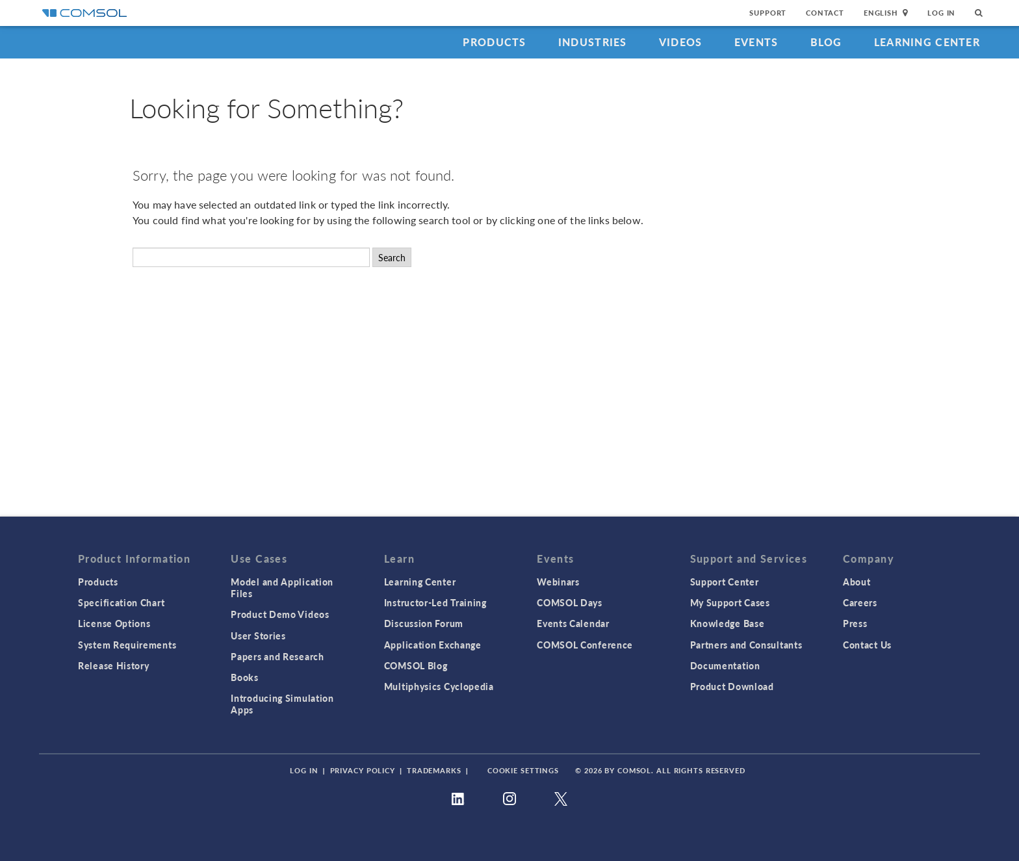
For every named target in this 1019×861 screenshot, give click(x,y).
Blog (826, 41)
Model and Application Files (282, 587)
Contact (825, 13)
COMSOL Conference (585, 644)
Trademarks (434, 770)
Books (245, 677)
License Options (114, 623)
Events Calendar (573, 623)
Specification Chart (121, 602)
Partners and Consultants (746, 644)
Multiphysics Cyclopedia (439, 686)
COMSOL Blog (416, 665)
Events (756, 41)
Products (494, 41)
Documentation (725, 665)
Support (767, 13)
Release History (113, 665)
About (857, 581)
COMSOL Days (569, 602)
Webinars (558, 581)
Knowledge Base (727, 623)
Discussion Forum (423, 623)
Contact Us (867, 644)
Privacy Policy (362, 770)
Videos (681, 41)
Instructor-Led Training (435, 602)
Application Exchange (433, 644)
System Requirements (127, 644)
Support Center (724, 581)
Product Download (732, 686)
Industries (592, 41)
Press (855, 623)
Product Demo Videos (280, 614)
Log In (941, 13)
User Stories (258, 635)
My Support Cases (730, 602)
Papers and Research (277, 656)
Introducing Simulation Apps (282, 703)
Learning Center (927, 41)
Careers (860, 602)
